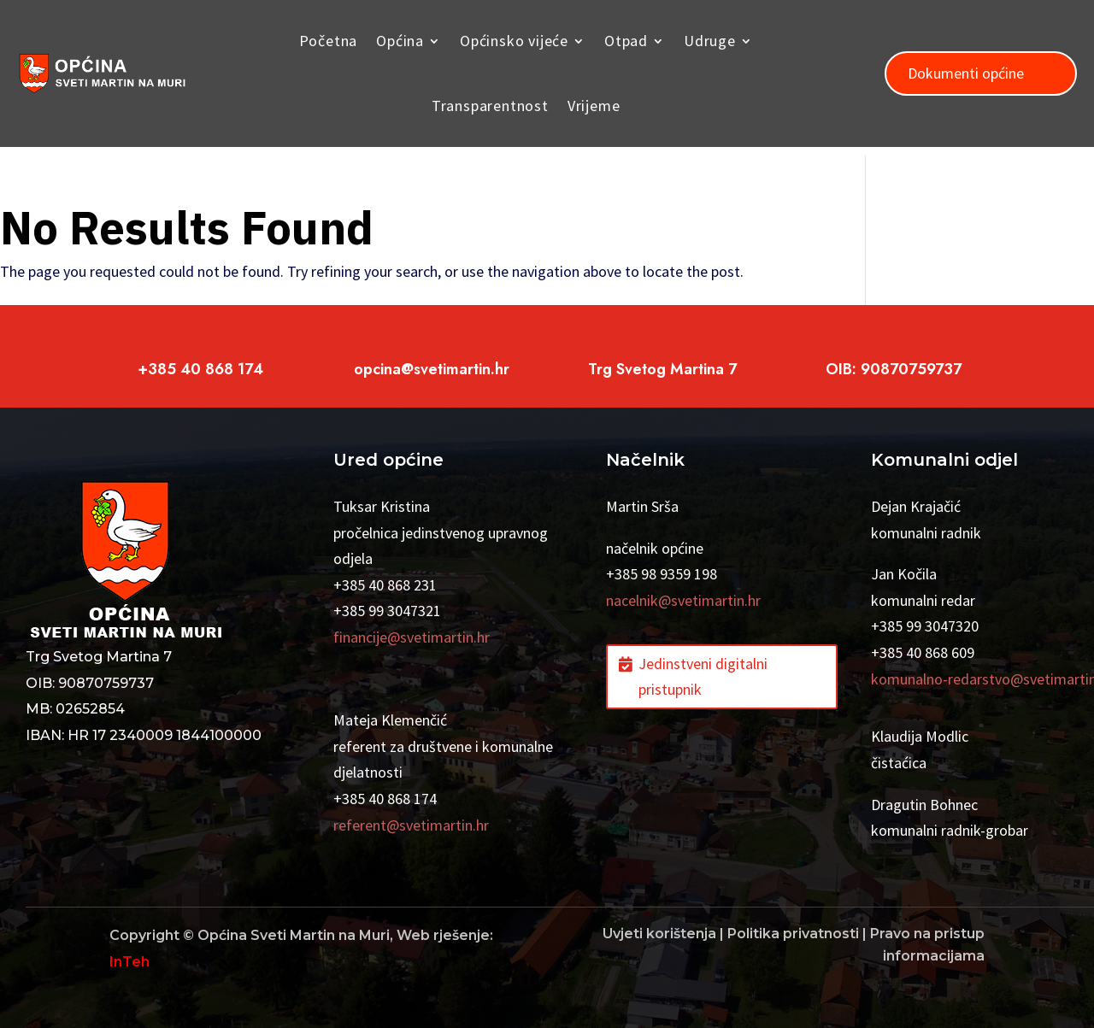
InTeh (129, 962)
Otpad (626, 40)
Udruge (710, 40)
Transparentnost (490, 105)
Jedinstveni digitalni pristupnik (703, 677)
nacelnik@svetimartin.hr (683, 600)
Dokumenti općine (966, 73)
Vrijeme (594, 105)
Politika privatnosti (793, 933)
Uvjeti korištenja (659, 933)
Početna (328, 40)
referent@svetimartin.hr (411, 825)
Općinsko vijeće (514, 40)
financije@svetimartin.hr (411, 637)
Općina (400, 40)
